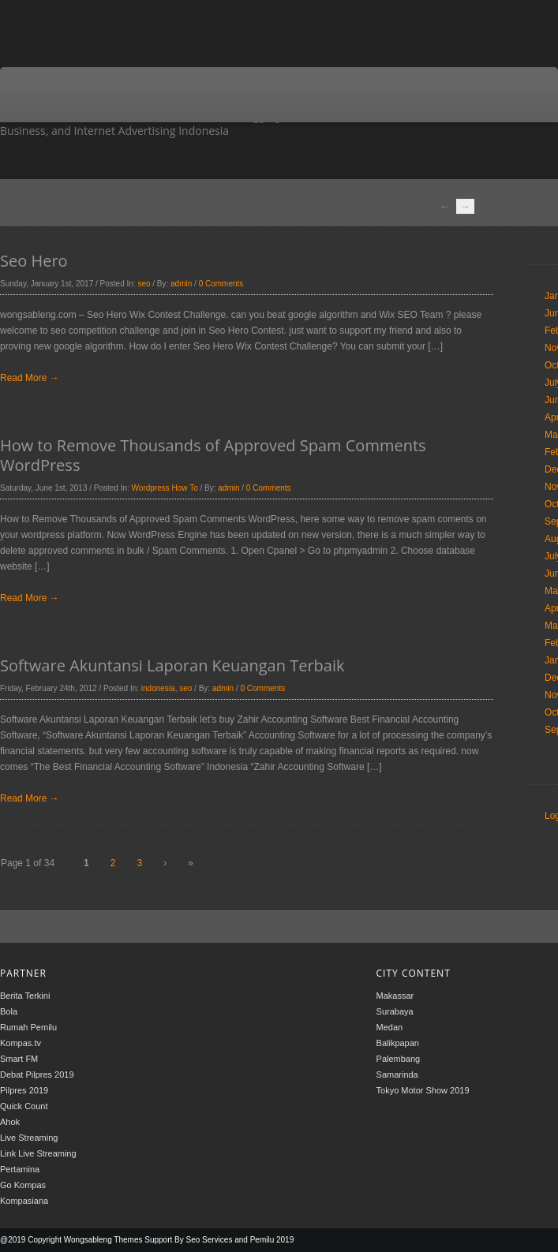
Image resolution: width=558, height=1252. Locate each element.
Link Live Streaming (38, 1153)
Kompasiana (24, 1200)
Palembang (398, 1058)
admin (181, 283)
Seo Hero (34, 260)
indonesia (158, 688)
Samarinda (397, 1074)
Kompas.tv (20, 1043)
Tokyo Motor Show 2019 (423, 1090)
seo (143, 283)
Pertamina (19, 1169)
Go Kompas (23, 1185)
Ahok (10, 1122)
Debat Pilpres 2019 (37, 1074)
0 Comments (221, 283)
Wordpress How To (165, 488)
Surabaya (395, 1011)
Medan (389, 1027)
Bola (8, 1011)
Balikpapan (397, 1043)
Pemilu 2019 (272, 1239)
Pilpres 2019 (24, 1090)
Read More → (29, 377)
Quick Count (24, 1106)
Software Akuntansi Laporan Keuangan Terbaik (172, 665)
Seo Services (208, 1239)
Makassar (395, 995)
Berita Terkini (25, 995)
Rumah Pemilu (28, 1027)
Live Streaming (29, 1137)
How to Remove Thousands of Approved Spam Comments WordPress (213, 455)
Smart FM (19, 1058)
